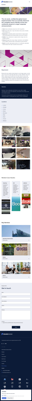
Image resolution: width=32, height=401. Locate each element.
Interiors (3, 354)
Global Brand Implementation (6, 349)
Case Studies (4, 356)
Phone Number (4, 301)
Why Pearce (4, 358)
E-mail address (4, 296)
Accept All (4, 398)
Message (3, 309)
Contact (3, 368)
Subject (3, 305)
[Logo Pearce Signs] (7, 2)
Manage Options (10, 398)
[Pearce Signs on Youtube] (5, 343)
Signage (3, 352)
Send (16, 327)
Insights (3, 363)
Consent (3, 321)
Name (3, 292)
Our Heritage (4, 361)
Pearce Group (4, 365)
